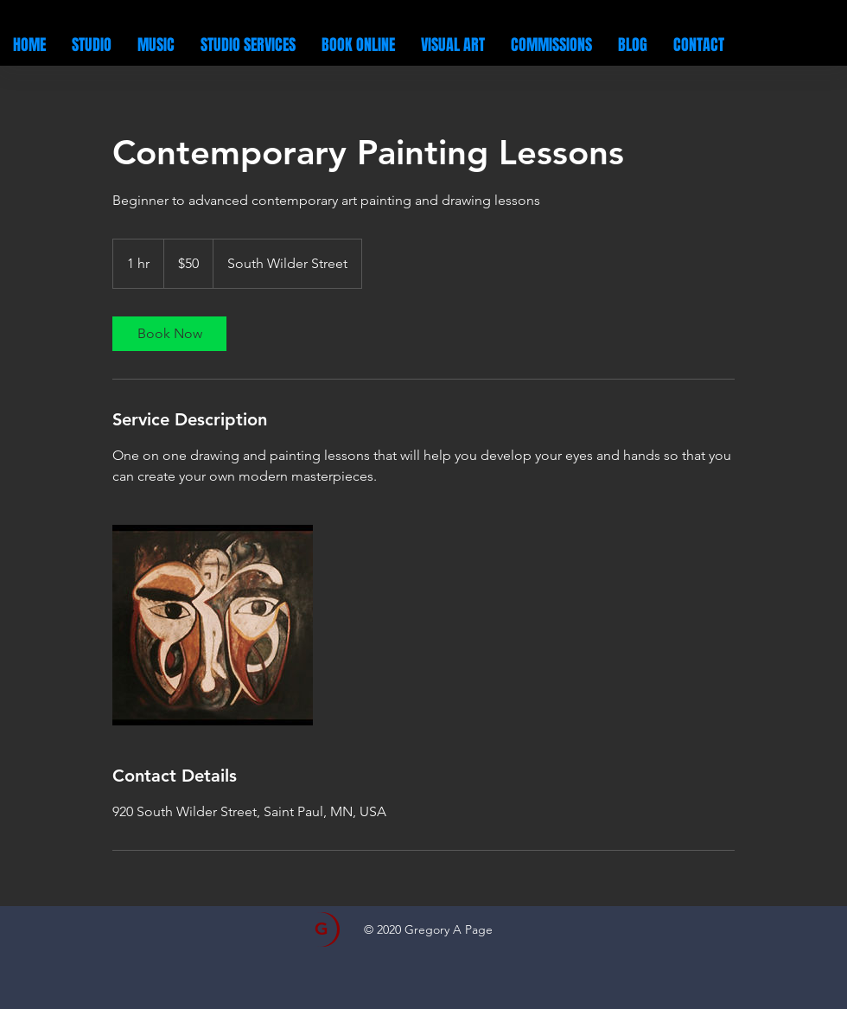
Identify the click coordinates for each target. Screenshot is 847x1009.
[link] (169, 333)
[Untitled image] (212, 625)
